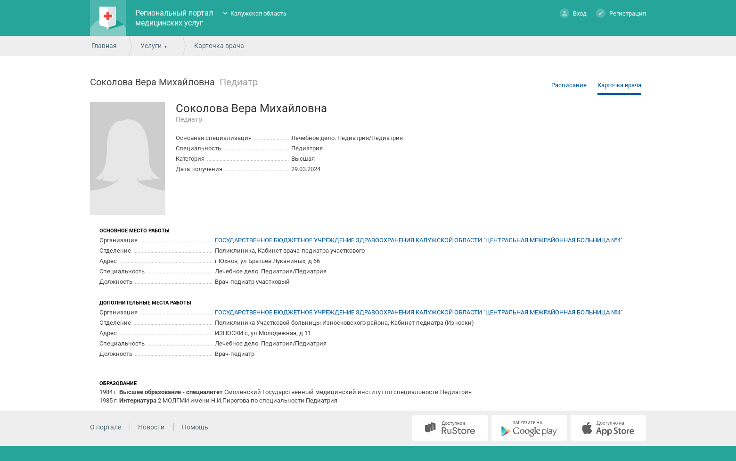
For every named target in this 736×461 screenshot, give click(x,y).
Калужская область (258, 13)
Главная (104, 45)
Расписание (569, 85)
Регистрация (621, 13)
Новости (151, 427)
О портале (105, 427)
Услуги (151, 45)
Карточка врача (619, 85)
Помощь (195, 427)
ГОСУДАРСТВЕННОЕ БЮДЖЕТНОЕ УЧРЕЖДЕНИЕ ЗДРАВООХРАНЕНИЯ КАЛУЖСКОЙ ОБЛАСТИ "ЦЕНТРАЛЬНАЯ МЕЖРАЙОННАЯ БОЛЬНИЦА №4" (418, 240)
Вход (573, 13)
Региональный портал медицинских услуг (174, 17)
